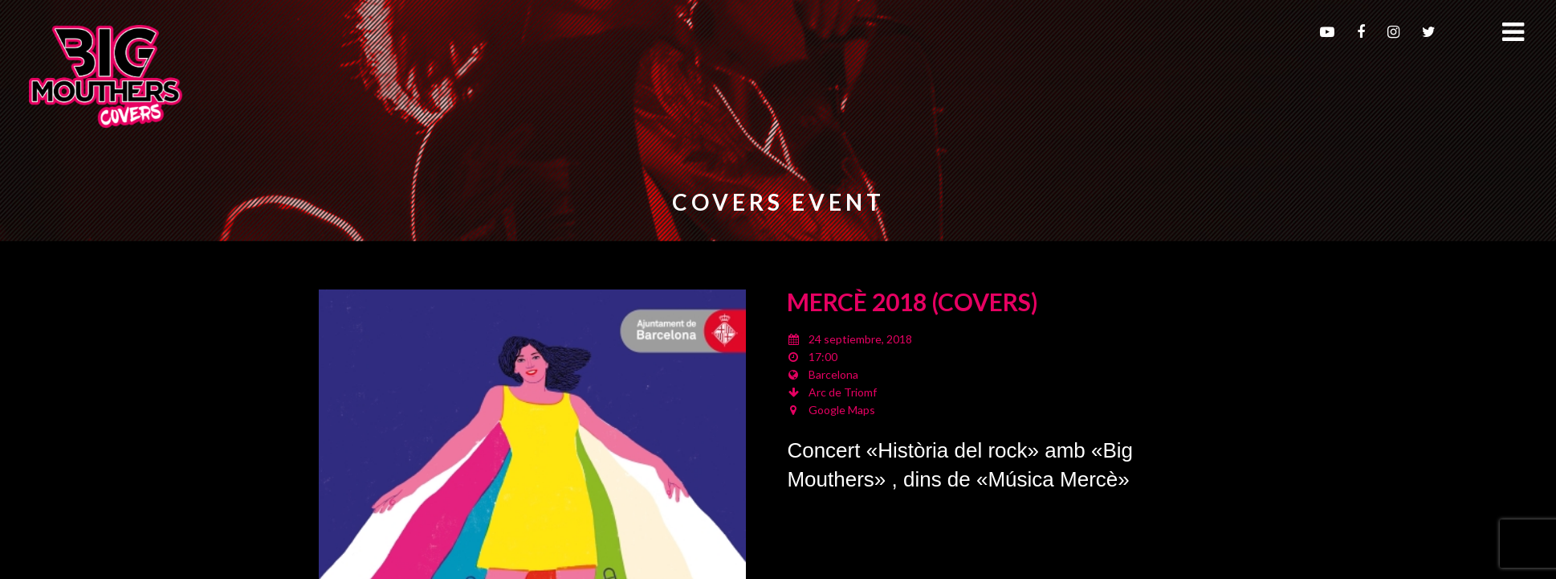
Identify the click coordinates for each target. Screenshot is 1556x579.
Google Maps (842, 410)
